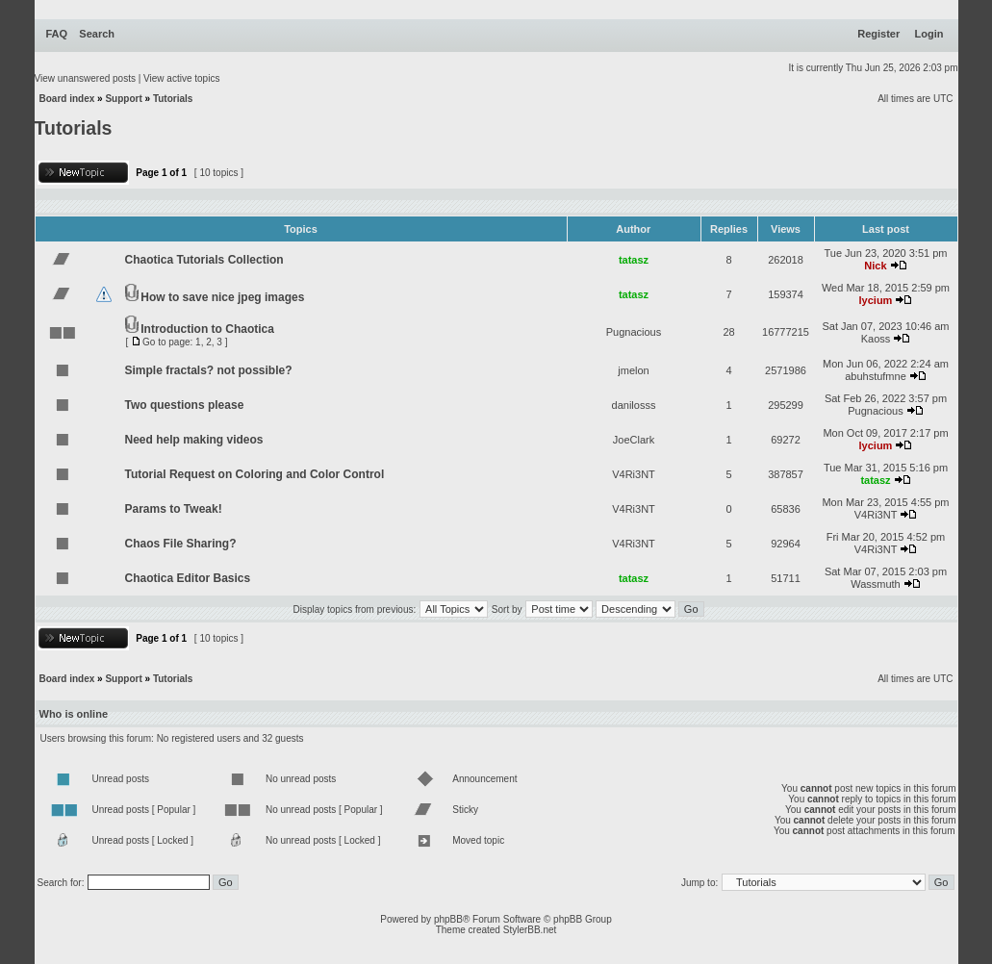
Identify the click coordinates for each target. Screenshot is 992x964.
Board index (67, 98)
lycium (876, 300)
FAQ (57, 33)
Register (878, 33)
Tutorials (172, 98)
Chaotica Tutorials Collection (204, 259)
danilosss (634, 405)
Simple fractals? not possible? (209, 370)
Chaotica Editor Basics (188, 578)
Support (123, 98)
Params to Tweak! (173, 509)
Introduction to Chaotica (207, 329)
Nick (875, 265)
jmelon (633, 370)
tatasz (634, 260)
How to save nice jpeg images (222, 297)
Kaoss (876, 338)
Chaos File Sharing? (181, 543)
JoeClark (633, 439)
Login (929, 33)
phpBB (448, 919)
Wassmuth (876, 584)
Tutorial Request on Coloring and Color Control (255, 474)
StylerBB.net (530, 930)
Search (96, 33)
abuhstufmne (875, 376)
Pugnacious (634, 332)
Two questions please (184, 405)
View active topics (181, 78)
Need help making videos (194, 439)
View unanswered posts (85, 78)
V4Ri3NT (633, 474)
